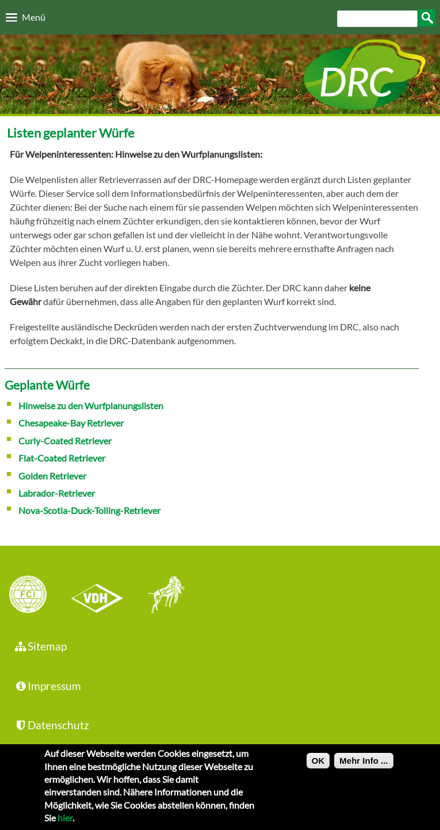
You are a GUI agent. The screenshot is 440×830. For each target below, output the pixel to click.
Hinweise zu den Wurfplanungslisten (90, 405)
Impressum (48, 685)
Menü (33, 17)
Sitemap (40, 646)
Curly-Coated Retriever (65, 440)
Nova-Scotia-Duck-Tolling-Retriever (89, 510)
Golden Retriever (52, 475)
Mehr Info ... (363, 765)
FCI (38, 596)
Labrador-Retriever (56, 493)
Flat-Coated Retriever (61, 457)
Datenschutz (52, 725)
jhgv (162, 596)
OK (318, 765)
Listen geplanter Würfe (71, 132)
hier (65, 822)
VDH (100, 596)
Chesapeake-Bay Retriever (71, 422)
